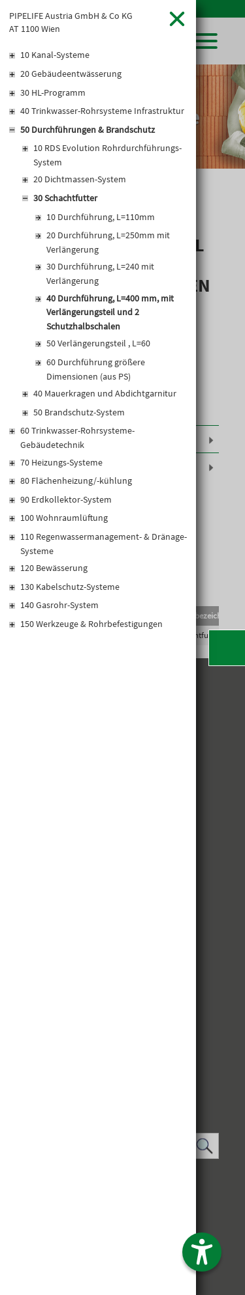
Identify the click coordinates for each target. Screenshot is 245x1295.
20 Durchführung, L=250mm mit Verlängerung (108, 242)
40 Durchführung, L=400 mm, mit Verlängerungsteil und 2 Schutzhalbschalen (110, 312)
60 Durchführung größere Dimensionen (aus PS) (95, 369)
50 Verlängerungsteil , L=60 (98, 343)
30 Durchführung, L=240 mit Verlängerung (100, 273)
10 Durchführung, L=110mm (100, 217)
